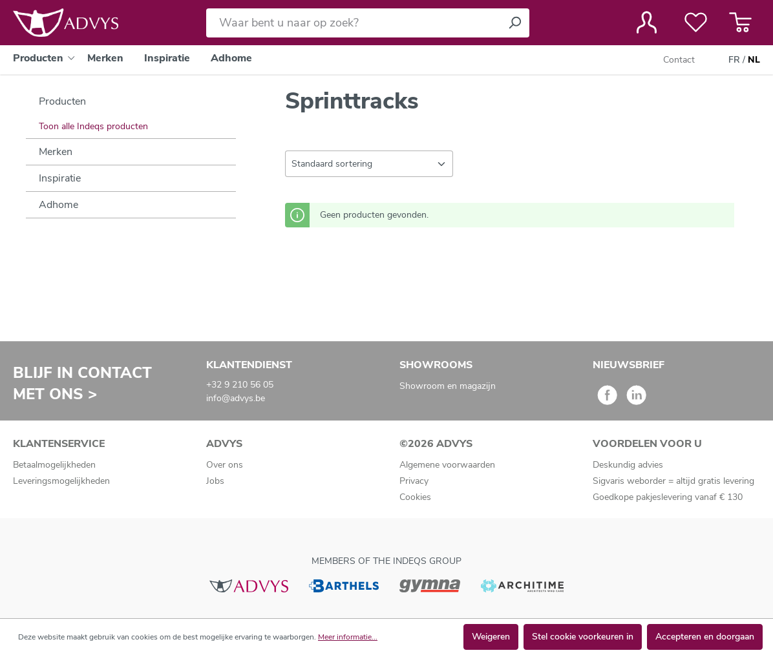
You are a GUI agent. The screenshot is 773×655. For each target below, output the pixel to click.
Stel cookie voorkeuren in (582, 636)
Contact (679, 60)
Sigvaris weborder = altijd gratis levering (673, 481)
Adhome (58, 205)
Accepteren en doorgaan (704, 636)
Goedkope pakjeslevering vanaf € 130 (668, 497)
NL (754, 60)
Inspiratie (60, 178)
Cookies (415, 497)
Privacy (414, 481)
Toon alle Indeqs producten (93, 126)
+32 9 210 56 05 (239, 385)
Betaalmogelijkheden (54, 465)
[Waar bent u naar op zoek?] (353, 22)
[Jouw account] (646, 22)
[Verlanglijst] (695, 22)
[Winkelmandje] (740, 22)
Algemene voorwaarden (447, 465)
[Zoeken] (514, 22)
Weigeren (491, 636)
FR (734, 60)
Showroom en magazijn (447, 386)
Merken (55, 152)
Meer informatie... (347, 637)
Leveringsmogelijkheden (61, 481)
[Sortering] (369, 164)
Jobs (215, 481)
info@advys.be (235, 398)
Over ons (224, 465)
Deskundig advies (628, 465)
